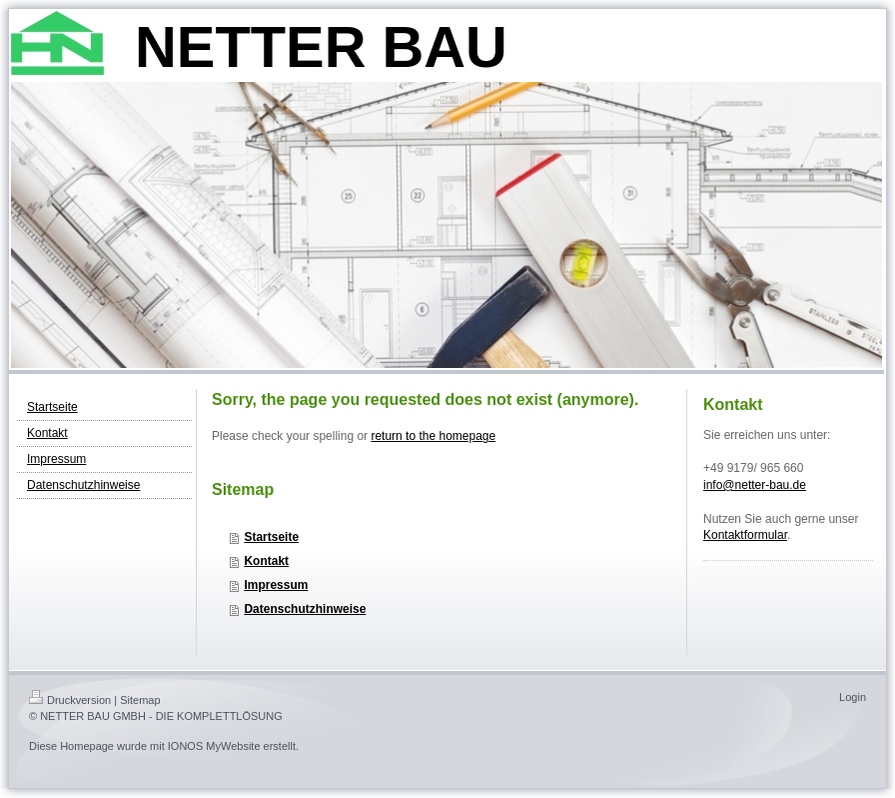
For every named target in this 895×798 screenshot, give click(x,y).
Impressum (276, 585)
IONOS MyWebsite (214, 746)
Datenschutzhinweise (305, 609)
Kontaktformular (745, 535)
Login (852, 697)
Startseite (271, 537)
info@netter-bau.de (754, 485)
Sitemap (140, 700)
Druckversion (70, 700)
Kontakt (266, 561)
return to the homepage (433, 436)
